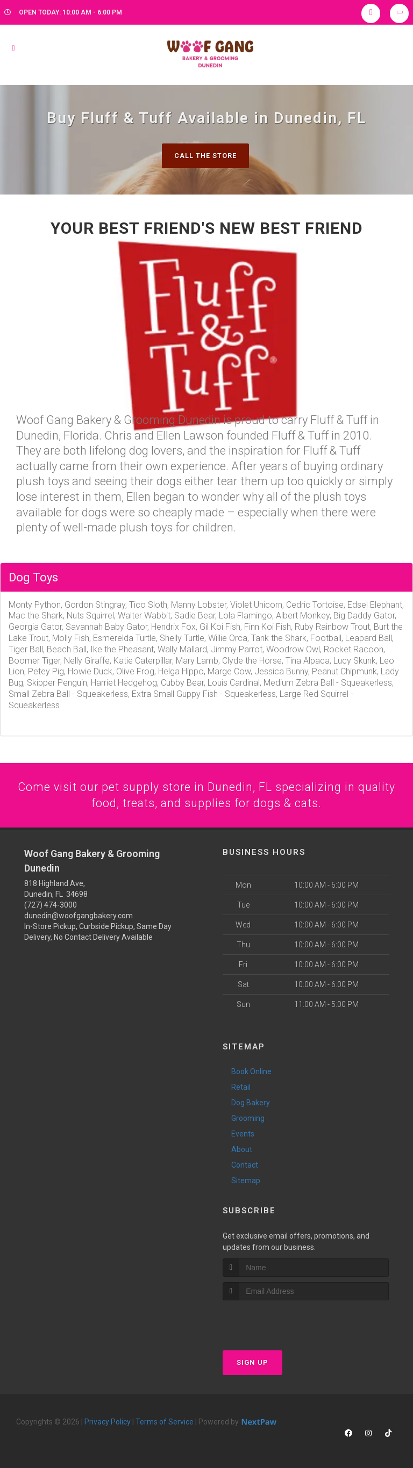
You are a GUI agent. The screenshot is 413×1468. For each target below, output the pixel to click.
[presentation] (280, 1321)
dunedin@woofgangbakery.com (78, 916)
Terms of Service (165, 1422)
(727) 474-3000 (50, 906)
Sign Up (252, 1363)
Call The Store (205, 156)
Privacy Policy (107, 1422)
